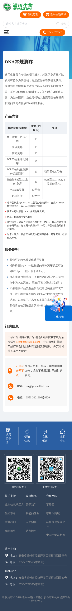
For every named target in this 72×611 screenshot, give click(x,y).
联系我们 (10, 522)
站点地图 (31, 531)
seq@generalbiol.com (28, 341)
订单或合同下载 (20, 371)
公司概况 (31, 495)
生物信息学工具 (14, 504)
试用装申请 (8, 435)
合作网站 (51, 495)
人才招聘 (31, 522)
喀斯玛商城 (53, 513)
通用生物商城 (56, 14)
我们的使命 (32, 513)
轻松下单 (10, 513)
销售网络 (10, 531)
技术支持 (10, 495)
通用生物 (10, 548)
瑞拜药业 (10, 571)
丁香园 (50, 504)
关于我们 (31, 504)
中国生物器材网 (55, 535)
